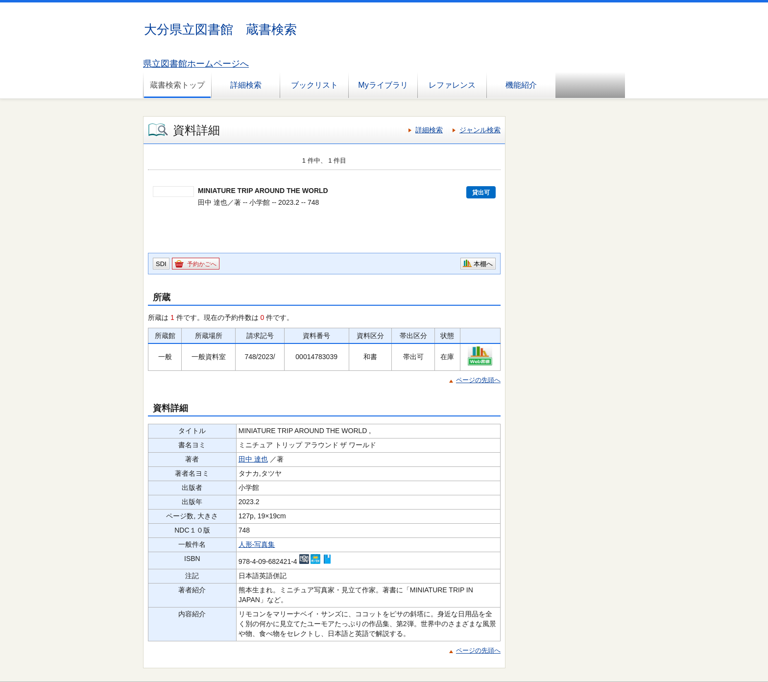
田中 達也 (253, 459)
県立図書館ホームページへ (196, 64)
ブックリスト (314, 85)
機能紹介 (521, 85)
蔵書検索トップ (177, 85)
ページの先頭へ (478, 380)
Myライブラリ (383, 85)
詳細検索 (246, 85)
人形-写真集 (257, 544)
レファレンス (452, 85)
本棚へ (483, 264)
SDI (161, 264)
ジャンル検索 (480, 130)
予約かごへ (201, 264)
